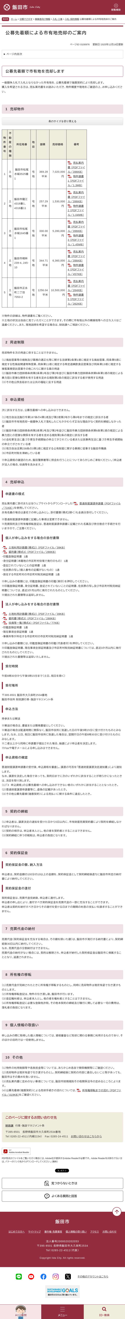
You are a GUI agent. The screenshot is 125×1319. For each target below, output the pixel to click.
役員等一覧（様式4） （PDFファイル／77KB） (34, 622)
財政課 (9, 1125)
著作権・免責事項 (53, 1231)
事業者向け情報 (42, 19)
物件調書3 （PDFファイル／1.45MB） (76, 240)
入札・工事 (57, 19)
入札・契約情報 (72, 19)
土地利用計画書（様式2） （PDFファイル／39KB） (37, 547)
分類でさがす (26, 19)
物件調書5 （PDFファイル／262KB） (76, 299)
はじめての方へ (17, 1231)
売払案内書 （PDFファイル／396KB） (76, 167)
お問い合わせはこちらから (86, 1136)
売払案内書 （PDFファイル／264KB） (76, 286)
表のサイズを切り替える (62, 121)
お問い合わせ (109, 1231)
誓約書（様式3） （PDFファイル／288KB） (32, 551)
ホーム (14, 19)
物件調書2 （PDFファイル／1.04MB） (76, 210)
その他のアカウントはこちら (92, 1276)
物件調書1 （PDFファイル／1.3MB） (76, 181)
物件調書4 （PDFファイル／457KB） (76, 270)
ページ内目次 (14, 54)
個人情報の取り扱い (76, 1231)
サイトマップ (34, 1231)
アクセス (94, 1231)
